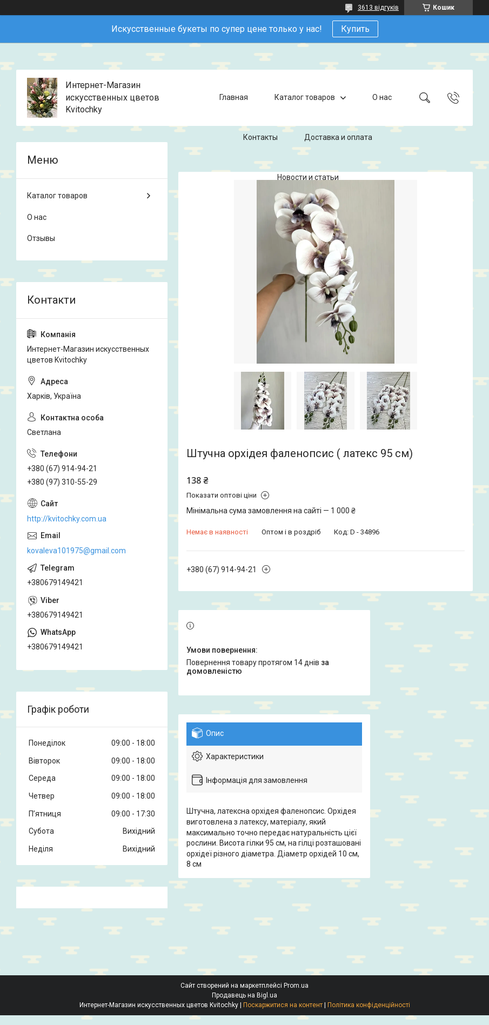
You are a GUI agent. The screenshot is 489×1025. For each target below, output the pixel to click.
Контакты (260, 137)
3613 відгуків (378, 7)
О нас (382, 97)
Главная (233, 97)
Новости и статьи (308, 177)
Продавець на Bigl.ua (244, 995)
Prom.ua (296, 985)
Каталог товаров (304, 97)
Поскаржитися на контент (283, 1005)
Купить (355, 29)
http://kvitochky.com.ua (66, 518)
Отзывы (41, 238)
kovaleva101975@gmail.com (76, 550)
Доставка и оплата (338, 137)
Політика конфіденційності (368, 1005)
